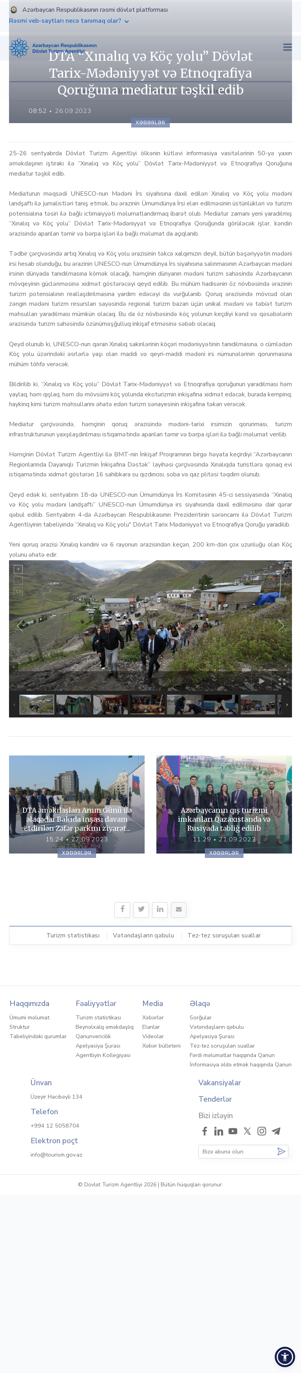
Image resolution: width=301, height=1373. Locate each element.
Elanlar (125, 91)
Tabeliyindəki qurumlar (38, 1215)
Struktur (19, 1205)
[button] (285, 1357)
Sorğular (201, 1196)
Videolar (160, 91)
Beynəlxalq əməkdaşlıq (105, 1205)
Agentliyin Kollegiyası (103, 1233)
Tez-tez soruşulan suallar (224, 1113)
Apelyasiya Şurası (98, 1224)
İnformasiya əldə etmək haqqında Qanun (241, 1243)
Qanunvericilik (93, 1215)
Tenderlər (215, 1278)
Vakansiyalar (219, 1261)
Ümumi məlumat (29, 1196)
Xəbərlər (89, 91)
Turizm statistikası (73, 1113)
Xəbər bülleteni (208, 91)
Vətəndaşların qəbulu (143, 1113)
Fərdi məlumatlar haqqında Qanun (232, 1233)
